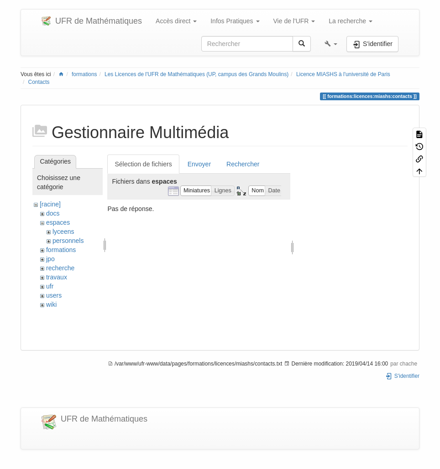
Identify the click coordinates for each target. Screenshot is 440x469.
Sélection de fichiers (143, 164)
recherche (60, 268)
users (54, 295)
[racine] (50, 204)
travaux (56, 277)
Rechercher (242, 164)
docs (53, 213)
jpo (50, 259)
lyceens (63, 231)
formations (84, 74)
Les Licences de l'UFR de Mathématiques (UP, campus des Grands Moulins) (196, 74)
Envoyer (199, 164)
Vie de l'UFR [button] (294, 21)
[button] (331, 43)
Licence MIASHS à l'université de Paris (343, 74)
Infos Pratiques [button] (234, 21)
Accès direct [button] (176, 21)
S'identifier (402, 376)
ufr (49, 286)
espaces (58, 222)
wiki (51, 304)
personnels (68, 240)
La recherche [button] (350, 21)
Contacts (39, 82)
